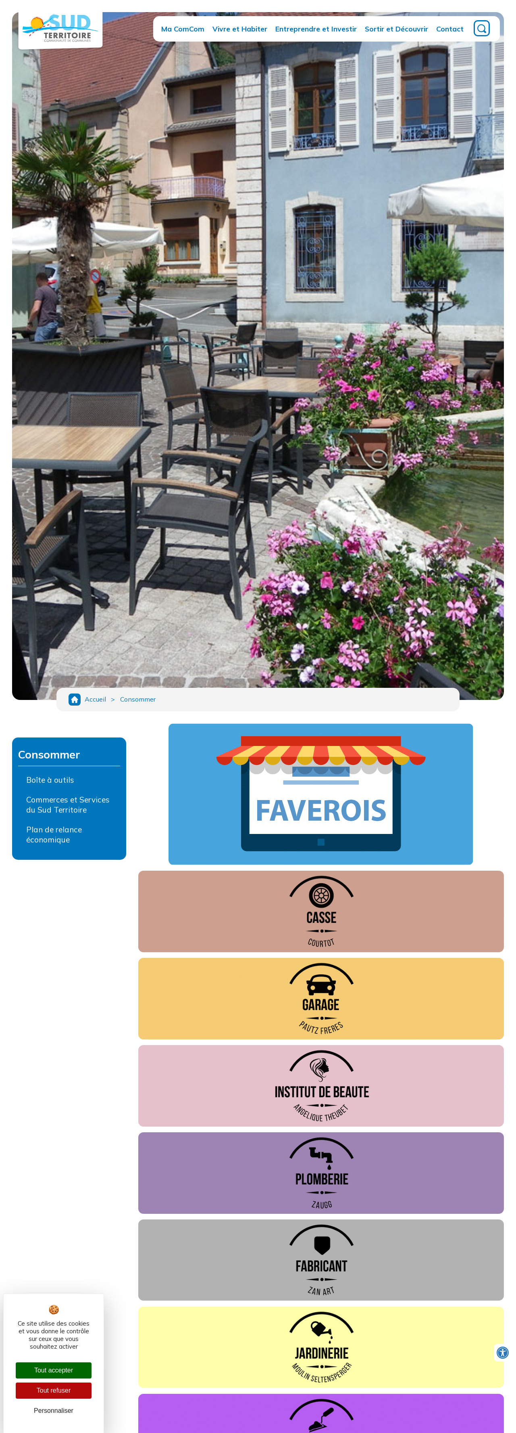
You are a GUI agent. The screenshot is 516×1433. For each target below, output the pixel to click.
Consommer (139, 700)
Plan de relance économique (54, 836)
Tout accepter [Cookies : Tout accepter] (53, 1370)
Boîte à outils (50, 781)
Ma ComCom (182, 28)
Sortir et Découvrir (396, 28)
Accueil (95, 700)
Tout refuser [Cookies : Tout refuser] (54, 1390)
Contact (450, 28)
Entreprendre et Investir (316, 28)
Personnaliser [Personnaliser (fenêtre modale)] (53, 1410)
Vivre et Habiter (239, 28)
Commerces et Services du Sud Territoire (68, 806)
